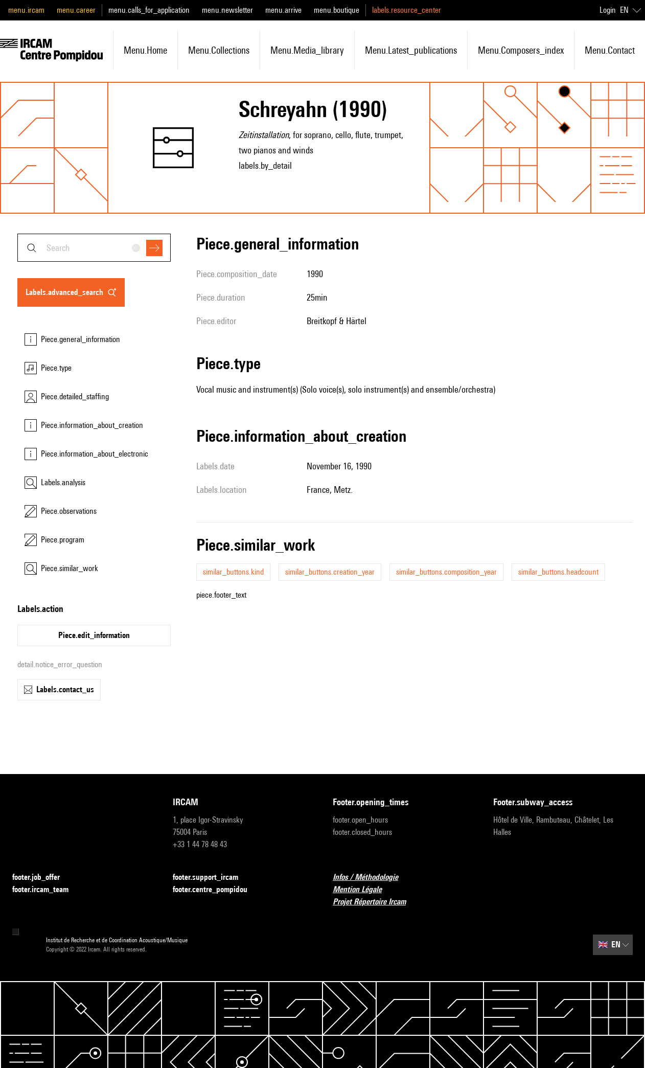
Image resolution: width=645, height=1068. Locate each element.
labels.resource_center (406, 10)
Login (608, 10)
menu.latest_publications (411, 50)
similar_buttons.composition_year (446, 572)
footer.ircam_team (46, 889)
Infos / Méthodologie (371, 877)
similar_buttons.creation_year (330, 572)
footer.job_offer (42, 877)
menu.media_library (307, 50)
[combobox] (94, 248)
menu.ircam (26, 10)
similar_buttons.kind (233, 572)
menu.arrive (283, 10)
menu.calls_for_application (149, 10)
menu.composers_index (521, 50)
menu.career (76, 10)
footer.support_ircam (211, 877)
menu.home (145, 50)
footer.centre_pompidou (216, 889)
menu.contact (610, 50)
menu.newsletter (227, 10)
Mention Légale (363, 889)
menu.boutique (336, 10)
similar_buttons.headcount (558, 572)
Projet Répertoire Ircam (375, 902)
